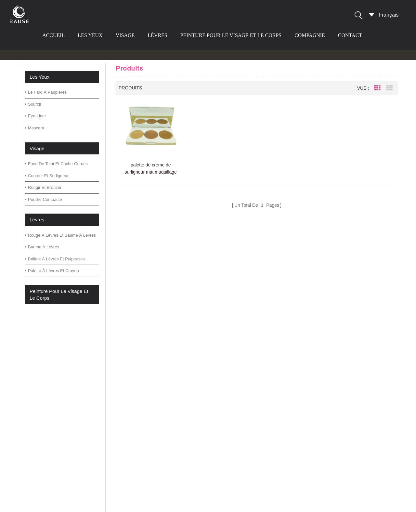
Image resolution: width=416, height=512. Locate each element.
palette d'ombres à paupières (243, 387)
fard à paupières (229, 474)
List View (389, 88)
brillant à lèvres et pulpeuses (55, 258)
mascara (34, 127)
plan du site (154, 428)
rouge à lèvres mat (232, 485)
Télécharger (154, 418)
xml (145, 438)
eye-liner (35, 115)
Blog (146, 397)
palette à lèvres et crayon (52, 270)
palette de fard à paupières (241, 464)
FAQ (146, 387)
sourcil (33, 104)
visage (125, 35)
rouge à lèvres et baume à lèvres (60, 235)
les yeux (90, 35)
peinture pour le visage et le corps (230, 35)
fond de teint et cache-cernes (56, 163)
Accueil (53, 35)
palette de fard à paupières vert (246, 376)
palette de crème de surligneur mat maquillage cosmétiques (151, 169)
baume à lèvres (42, 246)
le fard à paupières (46, 92)
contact (350, 35)
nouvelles (152, 408)
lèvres (157, 35)
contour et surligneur (47, 175)
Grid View (377, 88)
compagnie (309, 35)
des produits (155, 376)
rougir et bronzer (43, 187)
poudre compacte (43, 199)
